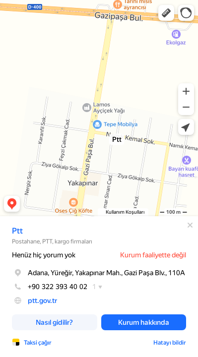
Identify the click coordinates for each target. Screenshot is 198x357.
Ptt (17, 231)
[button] (166, 13)
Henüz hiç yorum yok (43, 255)
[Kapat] (190, 225)
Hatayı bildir (169, 342)
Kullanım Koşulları (125, 212)
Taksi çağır (38, 342)
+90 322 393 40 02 (49, 287)
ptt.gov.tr (42, 300)
